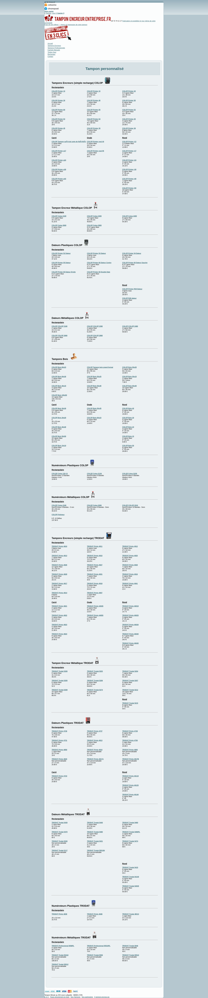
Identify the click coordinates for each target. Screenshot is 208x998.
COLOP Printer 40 (93, 100)
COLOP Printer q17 (59, 151)
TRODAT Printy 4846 (94, 914)
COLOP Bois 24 (128, 427)
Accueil (50, 43)
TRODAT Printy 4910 (59, 546)
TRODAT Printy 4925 (130, 556)
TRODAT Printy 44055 (95, 615)
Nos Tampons (75, 997)
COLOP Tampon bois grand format (100, 367)
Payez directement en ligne (59, 997)
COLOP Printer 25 (129, 119)
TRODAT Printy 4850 (59, 750)
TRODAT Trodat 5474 (130, 841)
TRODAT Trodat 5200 (60, 671)
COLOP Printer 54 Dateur (131, 253)
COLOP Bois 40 (128, 408)
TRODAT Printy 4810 (94, 750)
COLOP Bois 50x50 (59, 436)
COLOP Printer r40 (129, 179)
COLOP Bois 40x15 (59, 386)
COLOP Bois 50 (128, 446)
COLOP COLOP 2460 (130, 326)
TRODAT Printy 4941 (130, 583)
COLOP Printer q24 (59, 160)
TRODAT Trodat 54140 (130, 877)
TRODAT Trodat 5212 (130, 690)
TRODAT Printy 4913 (59, 556)
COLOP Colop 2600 (59, 225)
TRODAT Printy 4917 (59, 583)
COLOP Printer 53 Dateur (96, 253)
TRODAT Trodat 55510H (96, 850)
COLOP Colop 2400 (129, 216)
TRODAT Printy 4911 (94, 546)
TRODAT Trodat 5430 (60, 823)
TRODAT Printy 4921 (59, 606)
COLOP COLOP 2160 (59, 326)
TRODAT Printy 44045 (95, 606)
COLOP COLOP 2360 (95, 326)
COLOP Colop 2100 (59, 216)
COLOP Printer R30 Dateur (132, 289)
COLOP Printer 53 (58, 119)
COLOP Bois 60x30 (59, 377)
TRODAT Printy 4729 (130, 731)
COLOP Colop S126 (94, 474)
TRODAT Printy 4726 (59, 731)
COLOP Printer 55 (93, 110)
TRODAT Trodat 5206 (95, 681)
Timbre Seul (52, 52)
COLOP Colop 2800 (94, 225)
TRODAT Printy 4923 (59, 625)
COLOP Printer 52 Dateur (61, 253)
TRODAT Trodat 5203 (95, 671)
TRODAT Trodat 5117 (60, 850)
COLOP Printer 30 (58, 100)
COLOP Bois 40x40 (59, 427)
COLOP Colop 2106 (59, 505)
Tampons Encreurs (54, 46)
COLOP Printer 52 (129, 110)
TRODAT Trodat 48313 (130, 914)
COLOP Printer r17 (129, 151)
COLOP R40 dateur (129, 298)
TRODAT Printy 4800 (130, 750)
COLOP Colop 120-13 (60, 474)
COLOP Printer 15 (93, 91)
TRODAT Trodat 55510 (130, 955)
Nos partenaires (87, 997)
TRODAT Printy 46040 (130, 634)
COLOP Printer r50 (129, 188)
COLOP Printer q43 (59, 179)
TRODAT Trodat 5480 (95, 832)
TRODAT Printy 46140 (130, 795)
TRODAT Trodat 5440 (95, 823)
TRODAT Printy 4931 (94, 574)
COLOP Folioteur (58, 515)
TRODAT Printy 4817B (130, 759)
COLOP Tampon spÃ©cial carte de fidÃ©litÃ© (69, 142)
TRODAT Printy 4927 (94, 565)
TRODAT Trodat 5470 (60, 832)
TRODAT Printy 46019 (130, 606)
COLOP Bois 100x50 (59, 395)
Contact (50, 56)
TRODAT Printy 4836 (59, 914)
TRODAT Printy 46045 (130, 643)
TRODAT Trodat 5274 (95, 690)
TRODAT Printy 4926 (59, 565)
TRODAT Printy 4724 (59, 776)
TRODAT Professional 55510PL (98, 946)
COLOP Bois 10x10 (59, 446)
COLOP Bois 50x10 (129, 377)
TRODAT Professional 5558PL (63, 946)
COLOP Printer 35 (93, 128)
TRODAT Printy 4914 (59, 593)
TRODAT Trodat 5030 (60, 841)
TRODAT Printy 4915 (94, 556)
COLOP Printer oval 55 (95, 151)
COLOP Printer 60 (58, 110)
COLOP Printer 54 (93, 119)
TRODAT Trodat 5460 (130, 823)
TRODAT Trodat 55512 (60, 964)
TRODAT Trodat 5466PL (131, 832)
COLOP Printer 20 (129, 91)
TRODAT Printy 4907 (94, 593)
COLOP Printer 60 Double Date (98, 272)
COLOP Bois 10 (128, 436)
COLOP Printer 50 (129, 100)
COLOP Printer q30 (59, 169)
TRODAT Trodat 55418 (60, 955)
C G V (46, 997)
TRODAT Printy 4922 (59, 615)
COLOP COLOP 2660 (59, 336)
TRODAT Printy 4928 (130, 565)
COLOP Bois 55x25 (94, 377)
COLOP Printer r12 (129, 142)
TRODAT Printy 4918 (94, 583)
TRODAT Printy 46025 (130, 615)
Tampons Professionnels (56, 48)
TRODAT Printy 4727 (94, 731)
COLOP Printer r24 (129, 160)
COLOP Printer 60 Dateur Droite (64, 272)
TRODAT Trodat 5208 (60, 690)
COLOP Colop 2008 (94, 505)
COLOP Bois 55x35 (94, 408)
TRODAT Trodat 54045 (130, 886)
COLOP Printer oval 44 (95, 142)
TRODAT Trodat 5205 (60, 681)
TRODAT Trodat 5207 (130, 681)
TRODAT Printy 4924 (59, 634)
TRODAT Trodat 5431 (95, 841)
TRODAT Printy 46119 (130, 776)
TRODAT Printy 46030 (130, 625)
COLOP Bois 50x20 (129, 367)
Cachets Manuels (54, 50)
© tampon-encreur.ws (101, 997)
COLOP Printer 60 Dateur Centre (99, 263)
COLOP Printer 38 (129, 128)
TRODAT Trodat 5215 (130, 703)
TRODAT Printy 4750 (130, 740)
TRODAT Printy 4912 (130, 546)
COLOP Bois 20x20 (59, 418)
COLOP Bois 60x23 (59, 367)
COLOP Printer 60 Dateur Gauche (135, 263)
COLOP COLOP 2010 (130, 505)
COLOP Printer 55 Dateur (61, 263)
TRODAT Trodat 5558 (95, 955)
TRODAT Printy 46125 (130, 785)
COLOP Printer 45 (58, 128)
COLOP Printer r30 (129, 169)
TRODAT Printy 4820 (59, 759)
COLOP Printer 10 (58, 91)
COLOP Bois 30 (128, 418)
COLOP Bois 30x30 (59, 408)
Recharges (51, 54)
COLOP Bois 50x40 (94, 386)
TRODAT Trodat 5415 (130, 867)
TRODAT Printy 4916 (130, 574)
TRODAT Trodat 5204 (130, 671)
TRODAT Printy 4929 (59, 574)
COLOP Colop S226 (129, 474)
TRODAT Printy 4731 (59, 740)
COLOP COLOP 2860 (95, 336)
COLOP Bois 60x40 (129, 386)
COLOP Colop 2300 (94, 216)
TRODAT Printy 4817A (95, 759)
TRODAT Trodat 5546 (130, 946)
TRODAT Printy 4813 (94, 740)
